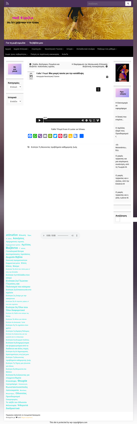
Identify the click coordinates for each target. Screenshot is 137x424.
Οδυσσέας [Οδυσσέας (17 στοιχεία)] (21, 393)
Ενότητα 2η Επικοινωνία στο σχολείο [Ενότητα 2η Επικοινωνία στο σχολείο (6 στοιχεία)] (18, 291)
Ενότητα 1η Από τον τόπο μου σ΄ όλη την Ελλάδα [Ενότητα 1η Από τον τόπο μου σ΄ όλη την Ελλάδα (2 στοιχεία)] (18, 270)
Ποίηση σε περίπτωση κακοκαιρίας (45, 54)
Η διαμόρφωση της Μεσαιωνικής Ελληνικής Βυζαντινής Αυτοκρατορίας (90, 65)
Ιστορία (70, 49)
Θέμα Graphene (26, 417)
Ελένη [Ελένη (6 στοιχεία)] (23, 263)
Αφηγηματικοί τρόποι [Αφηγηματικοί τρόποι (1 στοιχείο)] (13, 245)
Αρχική (8, 49)
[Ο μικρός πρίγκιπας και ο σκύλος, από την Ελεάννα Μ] (122, 172)
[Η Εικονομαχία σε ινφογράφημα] (122, 100)
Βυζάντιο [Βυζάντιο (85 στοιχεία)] (12, 247)
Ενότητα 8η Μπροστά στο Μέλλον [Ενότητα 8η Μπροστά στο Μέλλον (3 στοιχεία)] (16, 370)
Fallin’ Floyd (56, 129)
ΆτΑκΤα (65, 54)
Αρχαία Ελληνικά (21, 49)
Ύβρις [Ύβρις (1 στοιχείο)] (29, 235)
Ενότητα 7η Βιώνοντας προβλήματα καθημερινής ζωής (54, 147)
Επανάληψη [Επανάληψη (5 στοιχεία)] (11, 381)
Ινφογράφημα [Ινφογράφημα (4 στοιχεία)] (11, 384)
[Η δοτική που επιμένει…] (122, 114)
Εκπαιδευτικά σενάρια (86, 49)
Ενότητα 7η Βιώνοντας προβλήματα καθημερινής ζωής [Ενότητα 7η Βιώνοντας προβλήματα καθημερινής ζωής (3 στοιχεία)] (18, 358)
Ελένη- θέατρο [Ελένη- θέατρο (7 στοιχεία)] (12, 266)
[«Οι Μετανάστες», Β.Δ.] (122, 141)
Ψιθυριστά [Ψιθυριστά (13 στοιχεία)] (23, 405)
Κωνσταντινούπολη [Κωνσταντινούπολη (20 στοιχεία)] (17, 387)
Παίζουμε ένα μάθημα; (107, 49)
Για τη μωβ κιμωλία (15, 42)
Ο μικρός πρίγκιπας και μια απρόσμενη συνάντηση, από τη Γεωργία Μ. (122, 161)
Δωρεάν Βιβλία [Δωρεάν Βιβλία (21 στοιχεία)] (14, 257)
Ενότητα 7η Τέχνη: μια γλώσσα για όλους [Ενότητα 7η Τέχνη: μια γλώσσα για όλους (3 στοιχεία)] (18, 364)
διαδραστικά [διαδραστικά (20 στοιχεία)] (13, 408)
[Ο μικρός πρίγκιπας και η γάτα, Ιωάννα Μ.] (122, 189)
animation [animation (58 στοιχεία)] (12, 234)
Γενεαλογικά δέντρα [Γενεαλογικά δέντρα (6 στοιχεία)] (15, 251)
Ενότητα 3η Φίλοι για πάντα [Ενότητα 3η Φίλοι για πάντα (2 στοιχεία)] (16, 319)
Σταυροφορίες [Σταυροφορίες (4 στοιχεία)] (12, 399)
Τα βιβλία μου (36, 42)
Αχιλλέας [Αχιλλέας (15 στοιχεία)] (26, 244)
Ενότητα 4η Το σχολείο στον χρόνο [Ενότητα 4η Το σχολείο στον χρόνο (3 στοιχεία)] (17, 326)
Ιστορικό (12, 97)
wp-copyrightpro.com (78, 422)
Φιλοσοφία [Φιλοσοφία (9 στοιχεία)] (11, 405)
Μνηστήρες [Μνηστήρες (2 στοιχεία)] (10, 393)
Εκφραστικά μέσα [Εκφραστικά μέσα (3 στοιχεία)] (13, 263)
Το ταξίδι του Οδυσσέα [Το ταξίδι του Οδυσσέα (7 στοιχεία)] (16, 402)
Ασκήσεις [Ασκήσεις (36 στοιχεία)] (18, 238)
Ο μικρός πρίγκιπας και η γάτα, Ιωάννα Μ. (122, 195)
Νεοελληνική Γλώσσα (54, 49)
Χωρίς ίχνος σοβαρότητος (16, 54)
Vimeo (82, 129)
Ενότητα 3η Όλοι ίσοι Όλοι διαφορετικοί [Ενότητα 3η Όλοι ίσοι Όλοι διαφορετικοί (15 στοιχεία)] (17, 308)
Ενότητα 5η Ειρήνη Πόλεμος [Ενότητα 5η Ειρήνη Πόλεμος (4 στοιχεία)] (17, 331)
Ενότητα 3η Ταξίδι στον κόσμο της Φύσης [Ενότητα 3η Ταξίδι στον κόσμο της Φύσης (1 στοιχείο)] (17, 314)
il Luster (71, 129)
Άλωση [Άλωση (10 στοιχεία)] (22, 235)
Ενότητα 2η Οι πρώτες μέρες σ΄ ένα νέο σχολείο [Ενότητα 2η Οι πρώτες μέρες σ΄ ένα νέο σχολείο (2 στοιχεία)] (17, 302)
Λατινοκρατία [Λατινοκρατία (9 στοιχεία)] (12, 390)
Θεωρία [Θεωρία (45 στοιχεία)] (22, 380)
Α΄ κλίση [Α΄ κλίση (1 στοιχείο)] (9, 238)
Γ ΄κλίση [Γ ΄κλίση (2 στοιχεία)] (22, 248)
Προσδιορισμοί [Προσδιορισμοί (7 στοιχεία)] (13, 396)
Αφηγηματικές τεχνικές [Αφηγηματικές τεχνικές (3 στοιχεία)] (15, 242)
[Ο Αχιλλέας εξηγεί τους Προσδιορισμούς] (122, 125)
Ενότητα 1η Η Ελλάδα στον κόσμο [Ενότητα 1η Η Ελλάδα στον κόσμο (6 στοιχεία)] (18, 276)
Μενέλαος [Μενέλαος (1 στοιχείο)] (23, 390)
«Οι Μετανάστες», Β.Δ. (121, 147)
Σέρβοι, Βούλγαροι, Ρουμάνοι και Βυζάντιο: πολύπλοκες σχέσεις (44, 65)
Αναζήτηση (121, 215)
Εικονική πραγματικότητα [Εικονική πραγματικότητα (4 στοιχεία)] (16, 260)
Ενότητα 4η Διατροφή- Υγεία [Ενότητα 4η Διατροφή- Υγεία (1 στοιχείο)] (15, 322)
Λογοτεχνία (37, 49)
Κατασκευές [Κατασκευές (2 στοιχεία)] (23, 384)
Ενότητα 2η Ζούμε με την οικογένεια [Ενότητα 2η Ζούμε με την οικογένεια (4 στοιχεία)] (16, 297)
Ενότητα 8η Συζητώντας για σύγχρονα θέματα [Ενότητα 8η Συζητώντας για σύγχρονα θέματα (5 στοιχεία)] (17, 376)
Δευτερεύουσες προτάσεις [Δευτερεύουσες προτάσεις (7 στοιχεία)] (18, 254)
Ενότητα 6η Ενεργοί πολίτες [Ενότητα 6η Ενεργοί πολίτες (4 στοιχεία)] (17, 340)
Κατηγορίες (14, 83)
